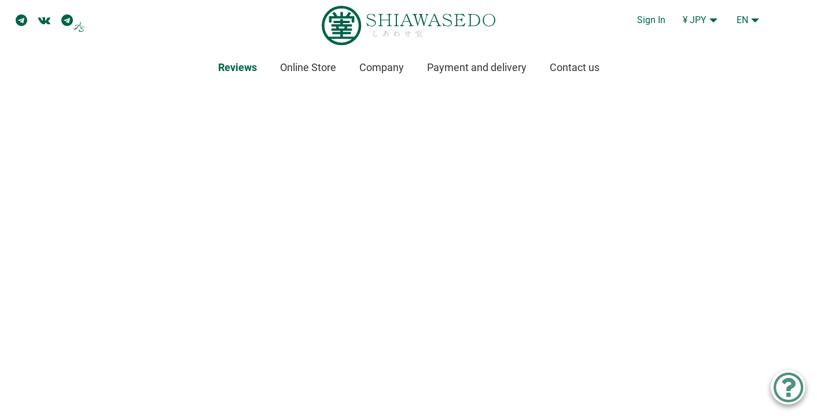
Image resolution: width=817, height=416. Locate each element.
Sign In (651, 19)
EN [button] (742, 19)
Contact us (574, 67)
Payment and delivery (477, 67)
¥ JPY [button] (694, 19)
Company (381, 67)
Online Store (308, 67)
